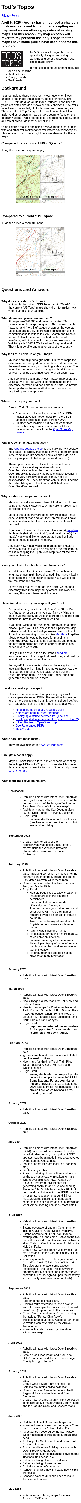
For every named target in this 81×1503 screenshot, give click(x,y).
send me (72, 530)
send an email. (17, 770)
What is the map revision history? (24, 780)
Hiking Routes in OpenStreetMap (36, 722)
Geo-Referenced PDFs (30, 725)
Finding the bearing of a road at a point (40, 709)
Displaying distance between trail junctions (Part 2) (47, 719)
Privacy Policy (10, 15)
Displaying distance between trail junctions (42, 716)
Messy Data (23, 728)
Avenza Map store (52, 744)
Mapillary (61, 634)
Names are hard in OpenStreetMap (37, 712)
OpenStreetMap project (28, 448)
